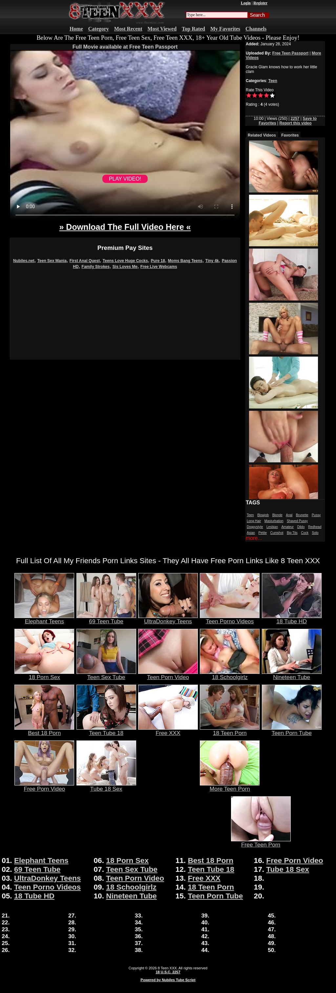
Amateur (287, 527)
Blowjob (263, 515)
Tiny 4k (212, 260)
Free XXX (168, 730)
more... (254, 538)
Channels (255, 29)
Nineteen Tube (292, 674)
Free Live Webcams (158, 266)
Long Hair (254, 521)
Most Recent (128, 29)
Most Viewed (162, 29)
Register (260, 3)
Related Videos (262, 135)
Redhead (315, 527)
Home (76, 29)
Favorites (290, 135)
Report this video (296, 123)
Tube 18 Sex (106, 786)
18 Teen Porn (230, 730)
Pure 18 (158, 260)
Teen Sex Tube (106, 674)
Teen (272, 80)
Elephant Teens (44, 619)
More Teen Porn (230, 786)
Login (246, 3)
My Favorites (225, 29)
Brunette (302, 515)
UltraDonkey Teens (168, 619)
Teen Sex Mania (52, 260)
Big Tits (292, 533)
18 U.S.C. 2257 (168, 972)
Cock (304, 533)
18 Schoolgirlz (230, 674)
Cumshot (277, 533)
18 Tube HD (292, 619)
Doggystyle (255, 527)
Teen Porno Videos (230, 619)
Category (98, 29)
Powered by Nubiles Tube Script (167, 980)
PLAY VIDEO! (125, 179)
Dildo (301, 527)
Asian (251, 533)
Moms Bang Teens (185, 260)
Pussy (316, 515)
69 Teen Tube (106, 619)
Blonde (277, 515)
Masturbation (274, 521)
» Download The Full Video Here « (125, 227)
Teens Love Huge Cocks (125, 260)
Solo (315, 533)
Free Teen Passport (290, 53)
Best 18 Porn (44, 730)
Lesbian (272, 527)
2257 (295, 118)
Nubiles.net (23, 260)
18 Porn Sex (44, 674)
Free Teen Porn (261, 842)
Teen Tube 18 (106, 730)
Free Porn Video (44, 786)
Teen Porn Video (168, 674)
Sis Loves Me (125, 266)
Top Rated (193, 29)
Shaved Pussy (297, 521)
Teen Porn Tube (292, 730)
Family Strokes (96, 266)
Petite (262, 533)
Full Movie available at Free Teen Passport (125, 47)
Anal (289, 515)
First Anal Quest (85, 260)
